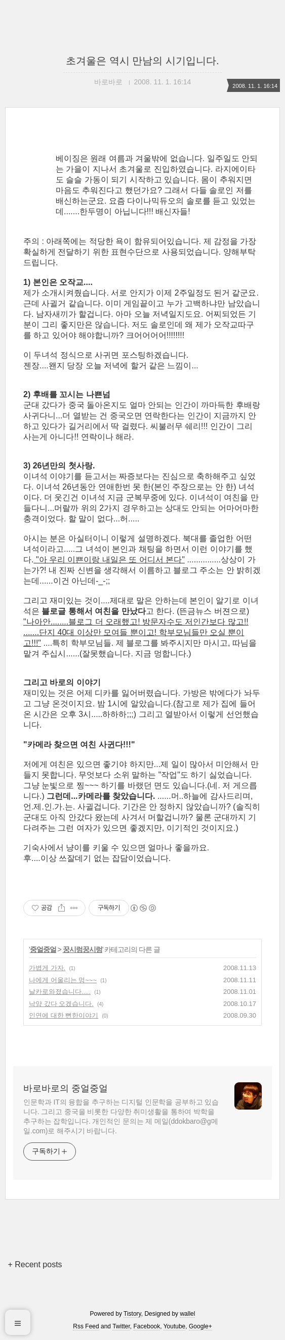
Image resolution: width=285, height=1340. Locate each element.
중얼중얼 (43, 949)
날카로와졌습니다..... (60, 991)
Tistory (132, 1313)
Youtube (175, 1326)
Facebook (147, 1326)
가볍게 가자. (47, 968)
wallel (187, 1313)
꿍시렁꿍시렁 (82, 949)
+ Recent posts (35, 1264)
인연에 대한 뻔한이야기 (63, 1015)
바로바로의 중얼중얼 (65, 1088)
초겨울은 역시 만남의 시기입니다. (142, 60)
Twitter (121, 1326)
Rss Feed (86, 1326)
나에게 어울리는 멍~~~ (63, 980)
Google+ (200, 1326)
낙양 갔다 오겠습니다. (61, 1004)
